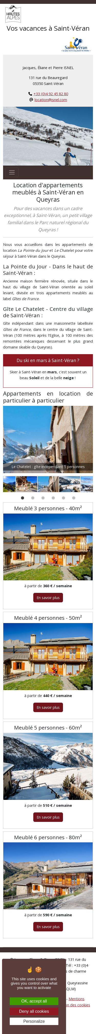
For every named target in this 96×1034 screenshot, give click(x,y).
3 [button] (43, 502)
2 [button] (32, 502)
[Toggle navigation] (12, 172)
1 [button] (22, 502)
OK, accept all (34, 1001)
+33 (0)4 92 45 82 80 (51, 93)
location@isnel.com (51, 99)
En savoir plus (48, 597)
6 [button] (73, 502)
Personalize (34, 1021)
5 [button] (63, 502)
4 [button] (53, 502)
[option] (48, 441)
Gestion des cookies (73, 1005)
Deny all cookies (34, 1011)
